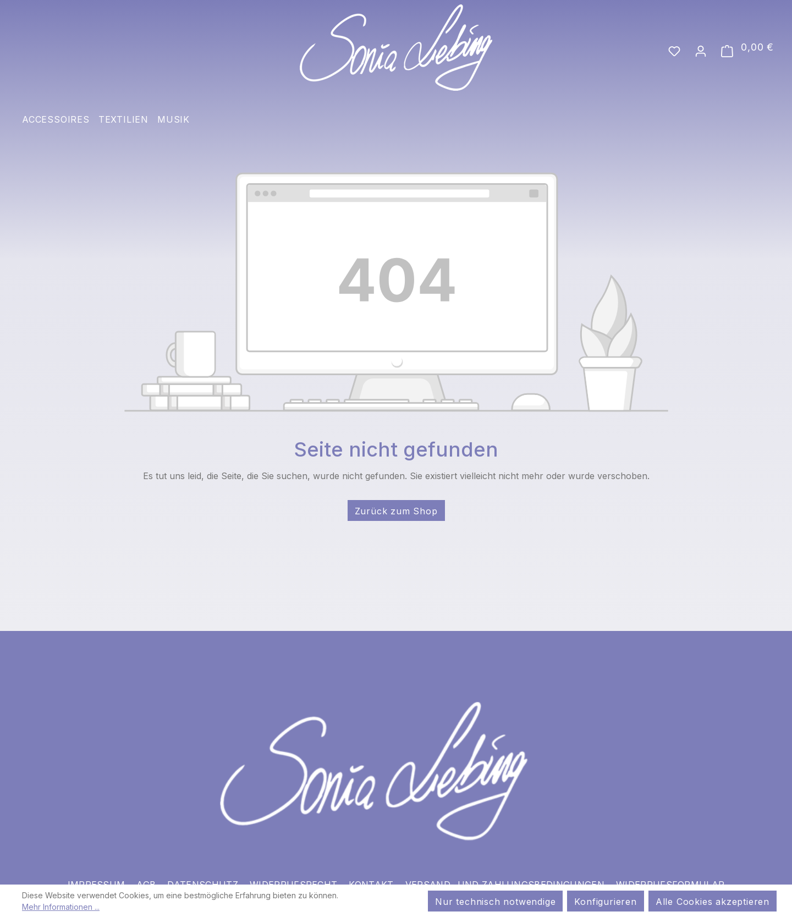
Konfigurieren (605, 901)
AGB (146, 872)
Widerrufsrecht (293, 872)
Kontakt (371, 872)
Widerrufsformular (670, 872)
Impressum (96, 872)
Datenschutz (202, 872)
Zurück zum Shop (396, 511)
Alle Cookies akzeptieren (712, 901)
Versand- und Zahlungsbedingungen (504, 872)
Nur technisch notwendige (495, 901)
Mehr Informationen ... (61, 906)
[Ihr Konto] (701, 50)
